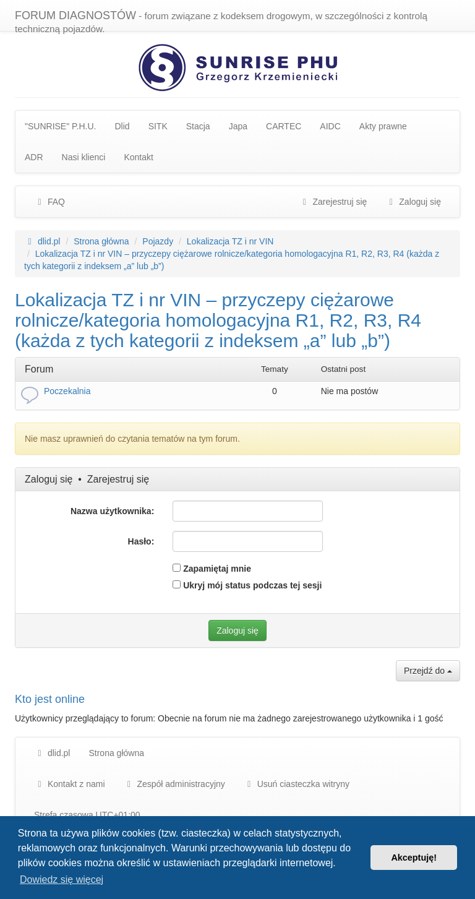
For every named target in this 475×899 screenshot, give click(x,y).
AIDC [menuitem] (330, 126)
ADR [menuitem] (34, 157)
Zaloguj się (48, 479)
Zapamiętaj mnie (212, 569)
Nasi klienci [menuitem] (84, 157)
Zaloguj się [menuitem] (413, 202)
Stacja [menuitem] (198, 126)
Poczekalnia (67, 391)
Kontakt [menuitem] (138, 157)
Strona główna (116, 753)
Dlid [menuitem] (122, 126)
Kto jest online (50, 699)
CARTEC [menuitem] (283, 126)
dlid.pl (52, 753)
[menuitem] (174, 783)
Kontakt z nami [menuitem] (69, 784)
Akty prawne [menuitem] (383, 126)
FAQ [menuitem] (49, 202)
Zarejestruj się (118, 479)
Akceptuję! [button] (414, 857)
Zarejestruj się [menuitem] (333, 202)
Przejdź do (428, 671)
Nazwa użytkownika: (112, 511)
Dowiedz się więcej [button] (61, 879)
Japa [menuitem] (238, 126)
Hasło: (141, 541)
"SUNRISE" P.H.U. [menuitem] (60, 126)
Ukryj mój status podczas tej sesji (247, 585)
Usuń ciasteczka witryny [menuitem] (296, 784)
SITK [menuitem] (158, 126)
